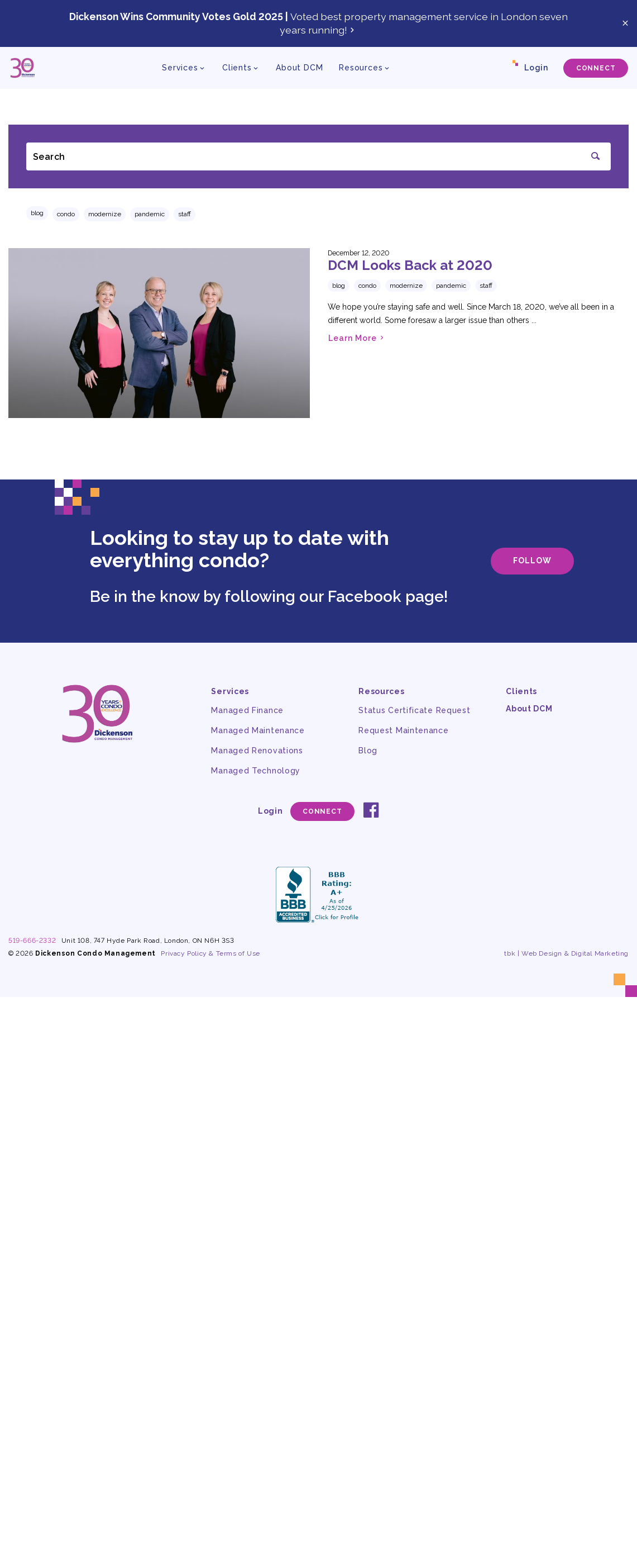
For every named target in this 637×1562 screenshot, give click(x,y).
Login (536, 67)
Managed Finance (247, 710)
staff (184, 214)
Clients (521, 691)
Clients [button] (237, 67)
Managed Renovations (257, 750)
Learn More (357, 338)
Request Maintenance (403, 730)
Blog (37, 213)
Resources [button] (361, 67)
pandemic (150, 214)
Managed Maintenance (257, 730)
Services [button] (180, 67)
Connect (596, 68)
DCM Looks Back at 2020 (410, 265)
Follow (532, 560)
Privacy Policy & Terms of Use (210, 953)
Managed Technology (255, 770)
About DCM (299, 67)
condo (66, 214)
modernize (104, 214)
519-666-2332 (32, 940)
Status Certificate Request (414, 710)
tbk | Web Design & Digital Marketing (566, 953)
